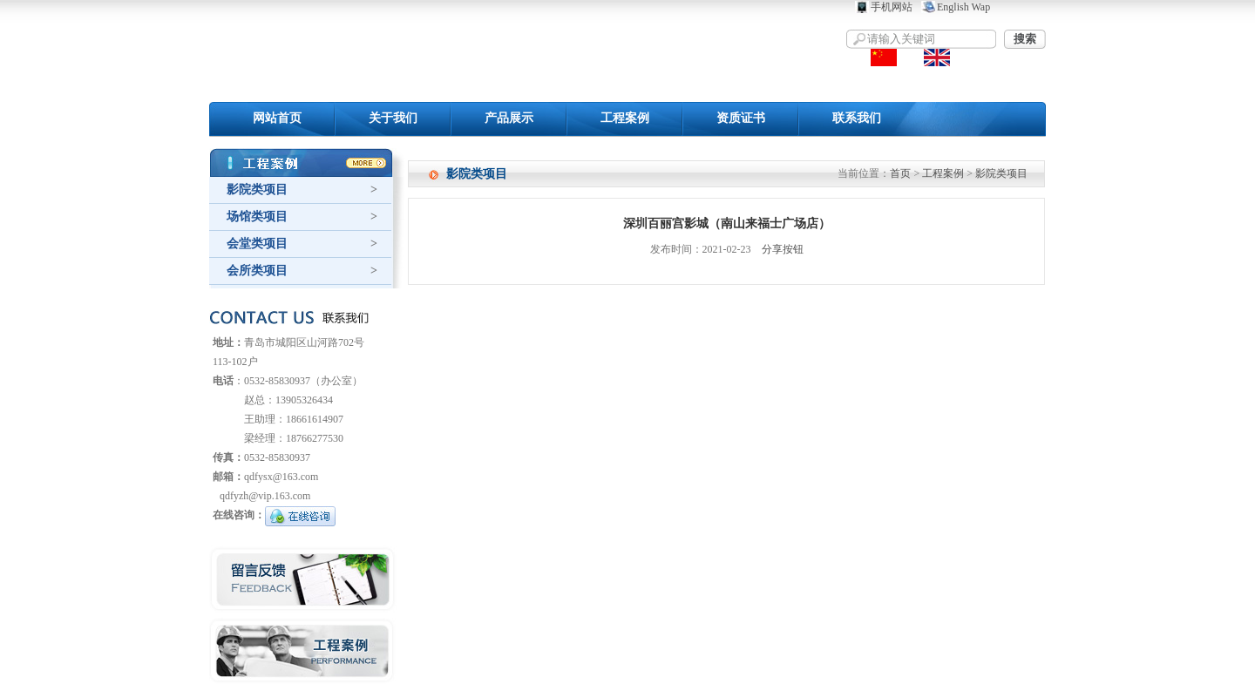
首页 (900, 173)
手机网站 (891, 7)
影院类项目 (257, 189)
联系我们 (856, 118)
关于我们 (393, 118)
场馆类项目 (257, 216)
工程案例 (624, 118)
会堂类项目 (257, 243)
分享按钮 (783, 249)
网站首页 (277, 118)
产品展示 (509, 118)
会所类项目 (257, 270)
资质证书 (740, 118)
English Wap (963, 7)
